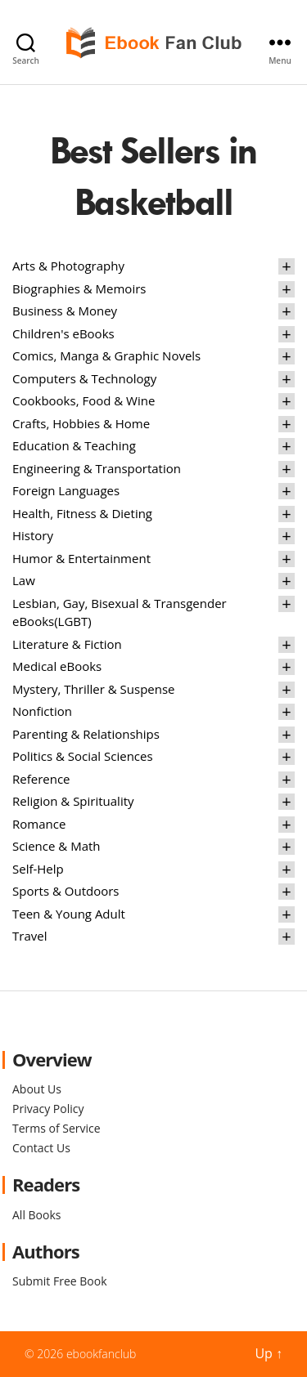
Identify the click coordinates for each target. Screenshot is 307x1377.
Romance (38, 824)
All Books (36, 1215)
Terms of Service (56, 1128)
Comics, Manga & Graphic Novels (106, 355)
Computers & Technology (84, 378)
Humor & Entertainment (81, 558)
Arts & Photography (68, 265)
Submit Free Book (59, 1281)
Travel (29, 936)
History (32, 535)
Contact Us (41, 1148)
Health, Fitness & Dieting (82, 513)
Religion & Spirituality (73, 801)
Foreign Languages (66, 490)
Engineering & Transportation (96, 468)
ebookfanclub (101, 1353)
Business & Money (64, 310)
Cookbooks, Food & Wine (83, 400)
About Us (36, 1089)
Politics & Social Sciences (82, 756)
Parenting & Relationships (86, 734)
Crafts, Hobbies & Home (81, 423)
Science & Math (56, 846)
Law (23, 580)
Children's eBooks (63, 333)
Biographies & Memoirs (79, 288)
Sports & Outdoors (66, 891)
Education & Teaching (74, 445)
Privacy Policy (48, 1108)
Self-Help (38, 869)
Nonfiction (42, 711)
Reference (41, 779)
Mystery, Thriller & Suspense (93, 689)
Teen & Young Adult (68, 913)
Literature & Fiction (67, 644)
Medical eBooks (57, 666)
